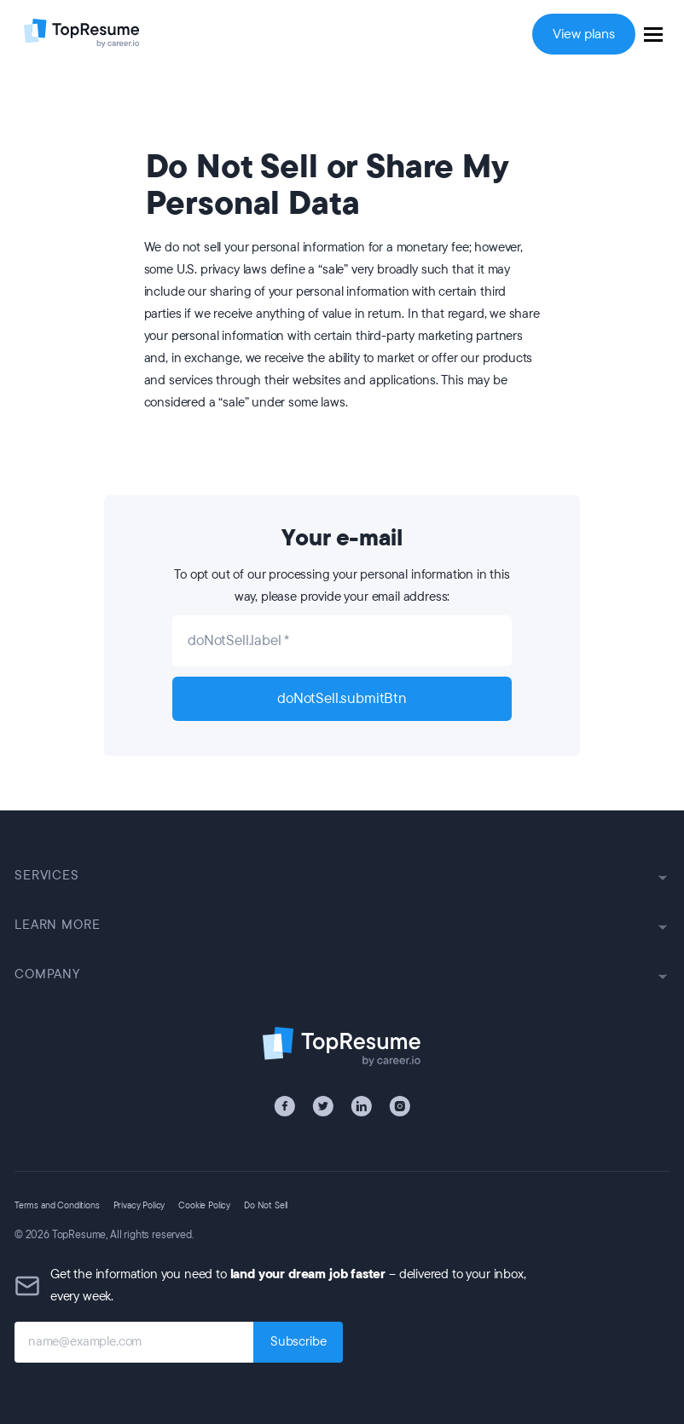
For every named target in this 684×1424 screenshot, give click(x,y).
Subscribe (298, 1341)
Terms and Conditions (57, 1205)
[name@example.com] (133, 1342)
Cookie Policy (204, 1205)
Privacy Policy (139, 1205)
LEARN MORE (342, 925)
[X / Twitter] (322, 1106)
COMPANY (342, 974)
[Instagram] (399, 1106)
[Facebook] (284, 1106)
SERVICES (342, 876)
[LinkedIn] (361, 1106)
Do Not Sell (265, 1205)
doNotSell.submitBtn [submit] (342, 698)
